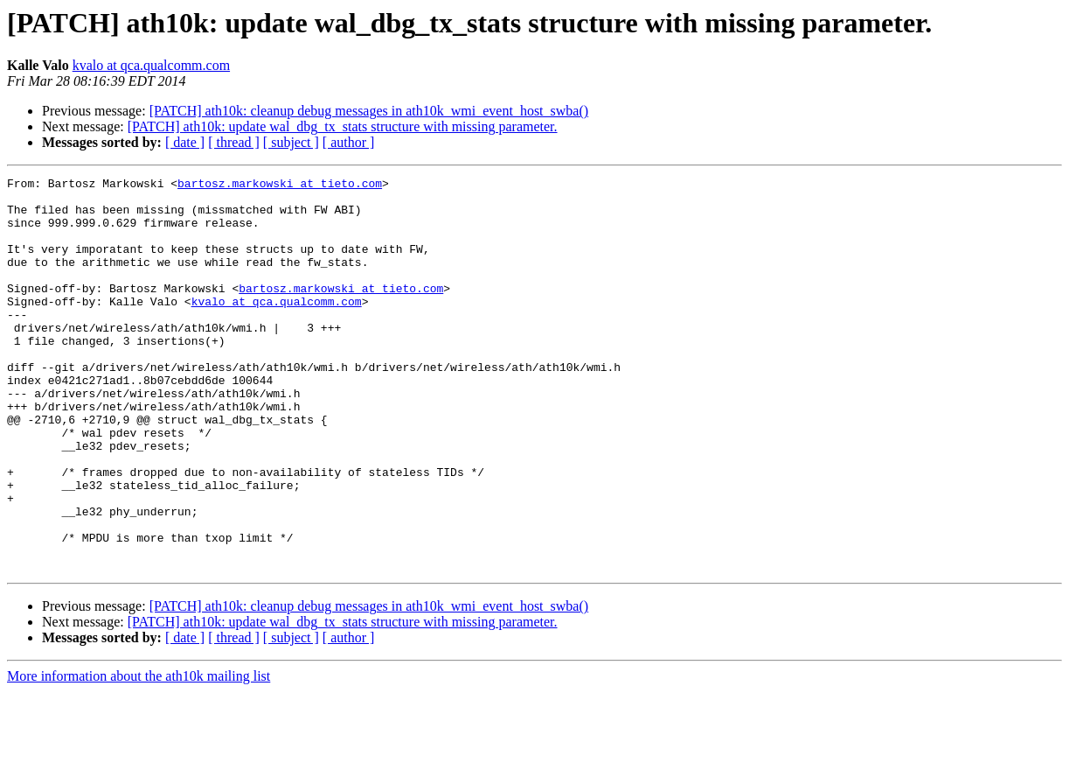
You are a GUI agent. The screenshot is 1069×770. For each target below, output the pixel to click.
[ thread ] (234, 142)
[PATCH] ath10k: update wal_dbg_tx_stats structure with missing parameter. (343, 126)
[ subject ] (291, 142)
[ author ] (349, 142)
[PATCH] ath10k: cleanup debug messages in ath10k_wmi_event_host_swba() (368, 110)
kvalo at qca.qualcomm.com (151, 65)
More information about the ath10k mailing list (138, 754)
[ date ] (185, 142)
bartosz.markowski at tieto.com (279, 185)
